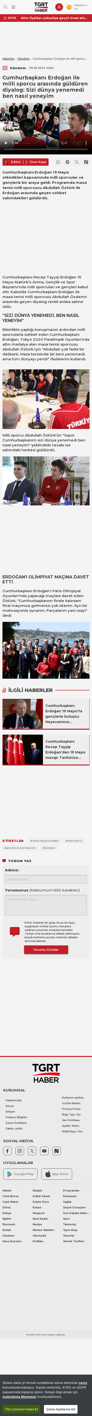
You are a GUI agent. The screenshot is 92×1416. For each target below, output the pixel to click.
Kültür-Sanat (41, 1196)
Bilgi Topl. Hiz (71, 1114)
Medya (37, 1224)
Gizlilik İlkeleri (71, 1103)
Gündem (24, 59)
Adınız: (12, 870)
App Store (56, 1174)
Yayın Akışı (70, 1230)
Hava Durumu (11, 1241)
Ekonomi (8, 1224)
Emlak (6, 1230)
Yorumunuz (42, 890)
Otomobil (39, 1235)
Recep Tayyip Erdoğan (54, 277)
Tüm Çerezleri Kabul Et (21, 1409)
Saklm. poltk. (14, 1128)
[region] (46, 1395)
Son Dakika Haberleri (76, 1213)
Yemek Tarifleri (73, 1241)
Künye (10, 1106)
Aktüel (6, 1190)
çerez (83, 1383)
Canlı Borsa (10, 1196)
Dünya (6, 1213)
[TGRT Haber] (41, 7)
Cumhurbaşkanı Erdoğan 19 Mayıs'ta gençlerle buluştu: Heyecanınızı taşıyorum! (63, 714)
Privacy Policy (71, 1109)
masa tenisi (13, 296)
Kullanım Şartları (73, 1097)
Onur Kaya (37, 162)
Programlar (71, 1190)
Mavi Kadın (40, 1218)
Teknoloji (69, 1224)
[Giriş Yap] (59, 7)
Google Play (20, 1174)
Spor (66, 1218)
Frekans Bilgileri (16, 1117)
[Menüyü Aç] (13, 7)
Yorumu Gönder (46, 950)
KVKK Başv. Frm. (72, 1131)
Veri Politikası (71, 1120)
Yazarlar (69, 1235)
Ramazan (69, 1196)
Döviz (6, 1207)
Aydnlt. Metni (70, 1126)
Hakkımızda (14, 1100)
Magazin (39, 1213)
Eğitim (6, 1218)
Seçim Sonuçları (74, 1207)
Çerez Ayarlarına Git (60, 1409)
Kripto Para (41, 1201)
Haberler (8, 59)
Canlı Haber (10, 1201)
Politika (38, 1241)
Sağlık (67, 1201)
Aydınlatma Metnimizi (19, 1397)
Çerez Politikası (16, 1123)
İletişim (10, 1111)
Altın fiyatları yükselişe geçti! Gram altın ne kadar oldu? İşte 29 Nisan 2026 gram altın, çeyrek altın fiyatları (54, 18)
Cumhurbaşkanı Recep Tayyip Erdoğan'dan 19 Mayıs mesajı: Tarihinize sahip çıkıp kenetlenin (66, 749)
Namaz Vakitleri (43, 1230)
